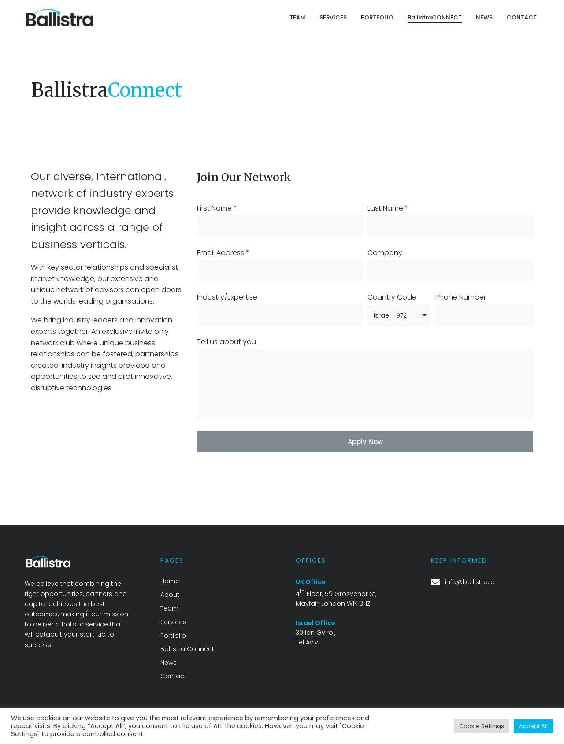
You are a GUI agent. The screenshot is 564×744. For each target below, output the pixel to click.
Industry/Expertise (227, 297)
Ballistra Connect (187, 648)
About (169, 594)
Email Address (220, 253)
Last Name (385, 208)
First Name (214, 208)
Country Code (391, 297)
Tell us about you (226, 342)
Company (384, 253)
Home (169, 581)
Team (169, 608)
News (168, 662)
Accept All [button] (533, 726)
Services (173, 622)
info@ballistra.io (470, 581)
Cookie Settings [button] (481, 726)
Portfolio (173, 635)
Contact (173, 676)
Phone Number (460, 297)
